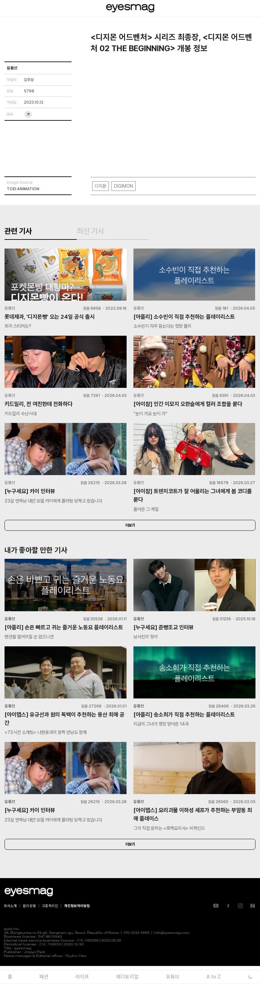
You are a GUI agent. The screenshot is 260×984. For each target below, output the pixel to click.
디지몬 (100, 186)
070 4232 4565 (136, 951)
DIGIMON (123, 186)
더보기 (130, 532)
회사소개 (10, 924)
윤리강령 (29, 924)
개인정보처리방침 (77, 924)
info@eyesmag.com (172, 951)
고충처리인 (50, 924)
